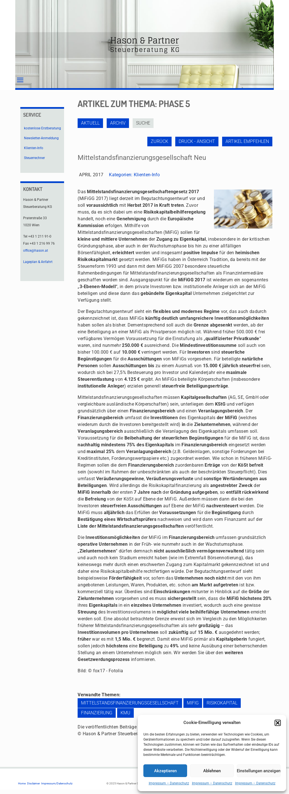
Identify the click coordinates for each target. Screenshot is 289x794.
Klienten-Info (147, 174)
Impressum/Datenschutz (57, 783)
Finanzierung (96, 712)
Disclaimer (33, 783)
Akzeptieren (165, 770)
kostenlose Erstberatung (42, 128)
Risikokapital (222, 703)
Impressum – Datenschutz (169, 783)
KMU (125, 712)
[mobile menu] (20, 80)
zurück (159, 141)
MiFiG (193, 703)
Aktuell (90, 123)
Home (22, 783)
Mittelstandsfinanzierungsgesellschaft (130, 703)
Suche (143, 123)
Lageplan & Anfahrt (37, 262)
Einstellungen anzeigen (259, 770)
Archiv (118, 123)
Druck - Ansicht (197, 141)
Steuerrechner (34, 158)
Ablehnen (212, 770)
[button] (278, 723)
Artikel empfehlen (247, 141)
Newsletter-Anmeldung (41, 138)
